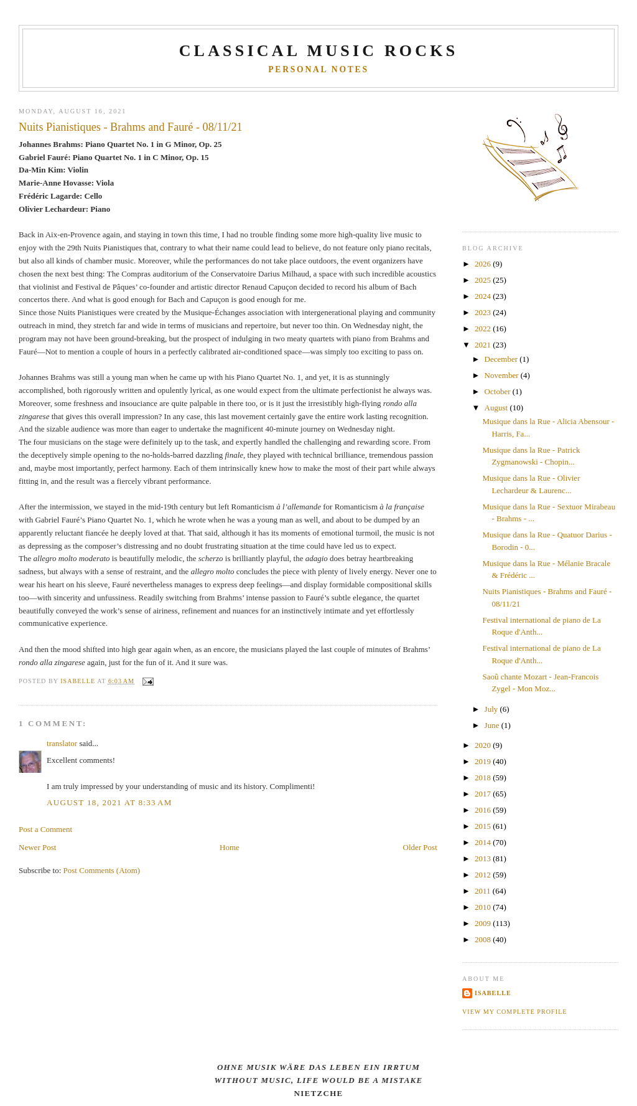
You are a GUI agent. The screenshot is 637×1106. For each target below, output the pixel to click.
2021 (484, 344)
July (492, 709)
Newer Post (37, 847)
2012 (484, 874)
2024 (484, 296)
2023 (484, 312)
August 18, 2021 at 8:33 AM (109, 802)
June (493, 725)
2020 (484, 745)
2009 (484, 923)
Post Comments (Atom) (102, 870)
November (503, 375)
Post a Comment (45, 829)
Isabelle (493, 993)
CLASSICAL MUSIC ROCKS (318, 51)
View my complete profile (514, 1011)
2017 (484, 793)
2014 (484, 842)
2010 (484, 907)
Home (229, 847)
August (497, 407)
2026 (484, 263)
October (499, 391)
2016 (484, 810)
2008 (484, 939)
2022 (484, 328)
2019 (484, 761)
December (502, 359)
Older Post (420, 847)
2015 (484, 826)
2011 (484, 891)
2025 (484, 280)
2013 (484, 858)
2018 (484, 777)
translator (62, 743)
